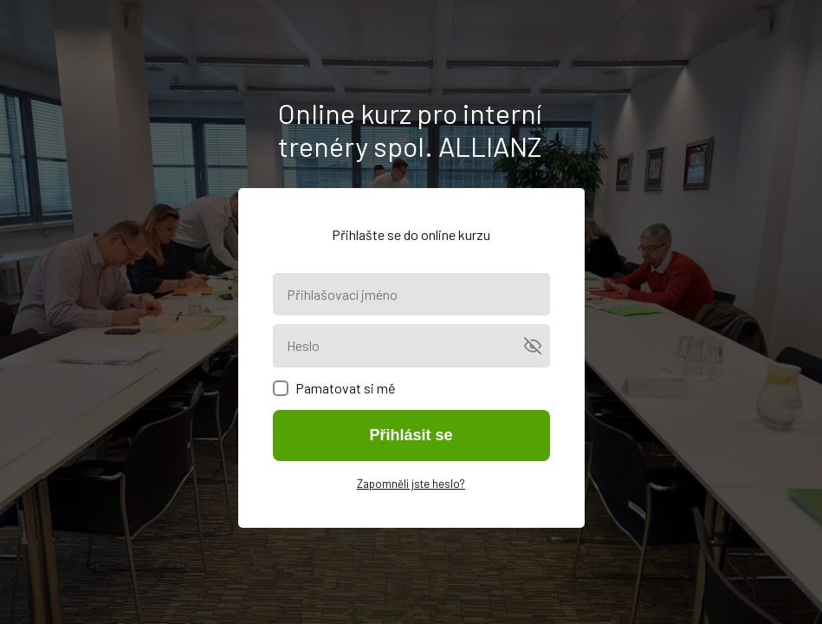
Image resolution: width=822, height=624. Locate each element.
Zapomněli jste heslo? (411, 484)
